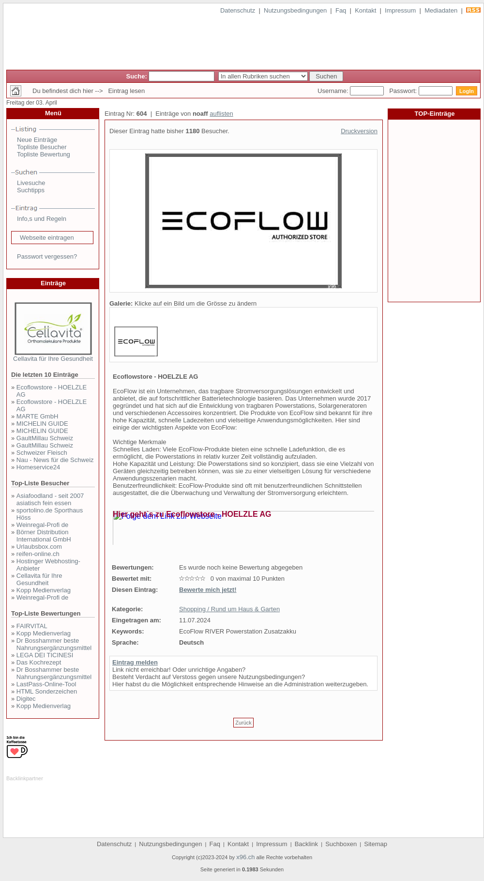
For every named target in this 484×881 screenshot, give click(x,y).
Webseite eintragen (47, 237)
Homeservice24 (38, 467)
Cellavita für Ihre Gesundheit (53, 358)
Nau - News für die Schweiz (55, 460)
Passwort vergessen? (47, 256)
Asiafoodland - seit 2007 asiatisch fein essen (50, 499)
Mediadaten (440, 10)
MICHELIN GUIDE (42, 423)
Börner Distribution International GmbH (43, 535)
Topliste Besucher (42, 147)
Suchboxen (341, 844)
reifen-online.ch (38, 553)
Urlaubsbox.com (39, 546)
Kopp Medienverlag (43, 590)
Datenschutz (237, 10)
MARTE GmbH (37, 416)
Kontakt (365, 10)
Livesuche (31, 182)
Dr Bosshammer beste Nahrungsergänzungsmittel (53, 644)
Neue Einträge (37, 139)
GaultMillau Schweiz (44, 438)
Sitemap (375, 844)
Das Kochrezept (38, 662)
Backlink (306, 844)
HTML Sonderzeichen (46, 691)
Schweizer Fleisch (41, 452)
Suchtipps (31, 190)
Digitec (26, 698)
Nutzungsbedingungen (295, 10)
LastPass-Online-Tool (46, 684)
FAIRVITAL (31, 626)
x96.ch (245, 857)
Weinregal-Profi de (42, 524)
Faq (340, 10)
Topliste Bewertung (43, 154)
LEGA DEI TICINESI (45, 655)
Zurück (243, 723)
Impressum (400, 10)
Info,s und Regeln (41, 218)
